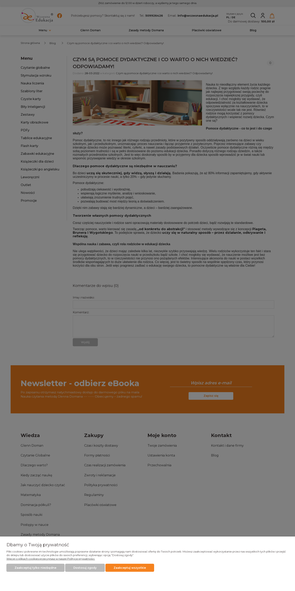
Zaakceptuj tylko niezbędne (35, 568)
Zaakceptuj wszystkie (130, 568)
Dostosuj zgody (85, 568)
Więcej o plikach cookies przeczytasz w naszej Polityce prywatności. (50, 558)
